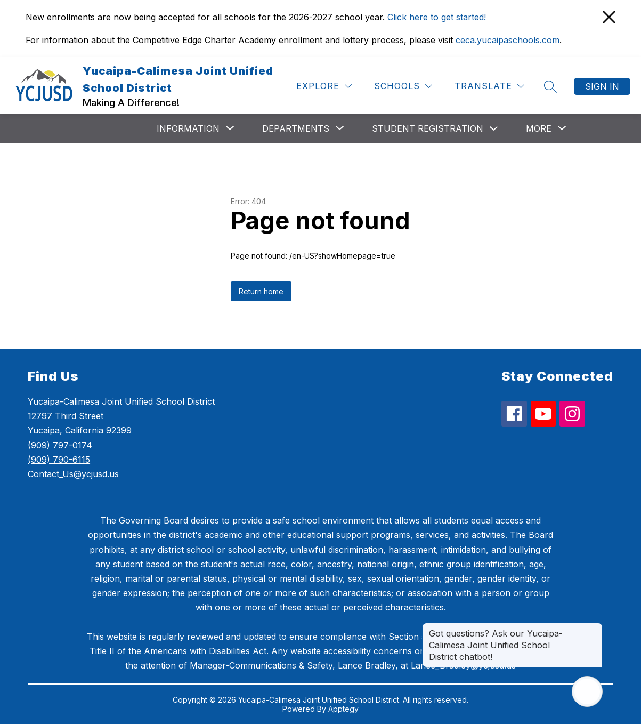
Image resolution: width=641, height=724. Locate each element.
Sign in (602, 86)
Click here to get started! (436, 17)
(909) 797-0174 (60, 445)
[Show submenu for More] (538, 128)
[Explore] (324, 86)
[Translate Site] (489, 86)
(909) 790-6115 (59, 459)
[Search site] (550, 86)
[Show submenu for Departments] (295, 128)
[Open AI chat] (587, 691)
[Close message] (594, 628)
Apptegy (343, 708)
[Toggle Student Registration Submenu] (494, 129)
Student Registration (427, 128)
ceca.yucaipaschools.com (507, 40)
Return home (261, 291)
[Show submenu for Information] (188, 128)
